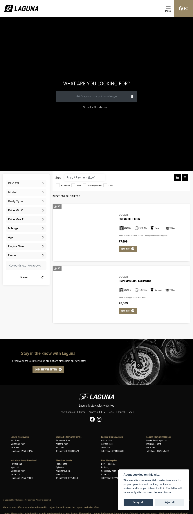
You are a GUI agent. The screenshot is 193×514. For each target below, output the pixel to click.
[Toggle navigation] (168, 8)
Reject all (169, 502)
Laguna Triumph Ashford (112, 437)
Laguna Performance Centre (69, 437)
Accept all (138, 502)
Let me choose (162, 492)
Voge (131, 412)
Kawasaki (93, 412)
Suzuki (112, 412)
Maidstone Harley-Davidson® (24, 460)
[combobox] (26, 183)
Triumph (121, 412)
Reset (32, 277)
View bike (125, 249)
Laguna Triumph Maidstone (158, 437)
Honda (82, 412)
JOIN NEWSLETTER (46, 369)
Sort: (58, 177)
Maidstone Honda (64, 460)
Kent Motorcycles (109, 460)
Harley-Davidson (67, 412)
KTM (103, 412)
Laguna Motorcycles (20, 437)
